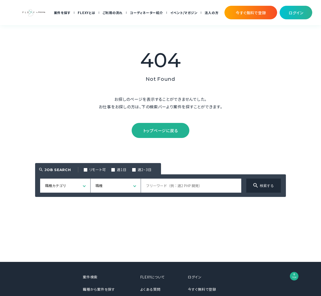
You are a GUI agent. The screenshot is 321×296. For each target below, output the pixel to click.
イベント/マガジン (184, 12)
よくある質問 (150, 289)
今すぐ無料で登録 (202, 289)
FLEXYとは (86, 12)
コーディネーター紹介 (146, 12)
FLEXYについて (152, 276)
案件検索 (90, 276)
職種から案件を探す (99, 289)
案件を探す (62, 12)
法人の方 (211, 12)
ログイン (194, 276)
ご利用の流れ (113, 12)
